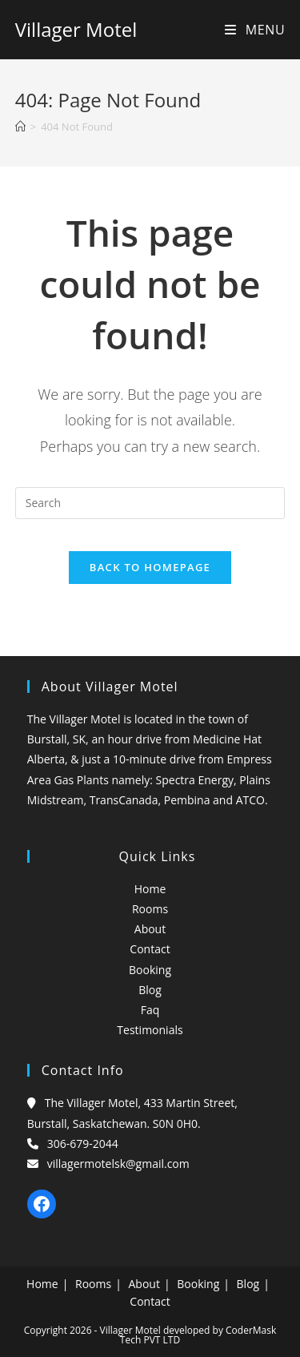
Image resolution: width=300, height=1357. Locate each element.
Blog (150, 989)
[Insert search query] (150, 503)
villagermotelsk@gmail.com (118, 1163)
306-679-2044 (82, 1143)
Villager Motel (76, 29)
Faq (150, 1009)
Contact (150, 948)
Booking (150, 969)
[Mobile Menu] (255, 29)
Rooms (150, 908)
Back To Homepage (150, 567)
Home (150, 888)
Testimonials (149, 1029)
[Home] (20, 126)
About (150, 928)
